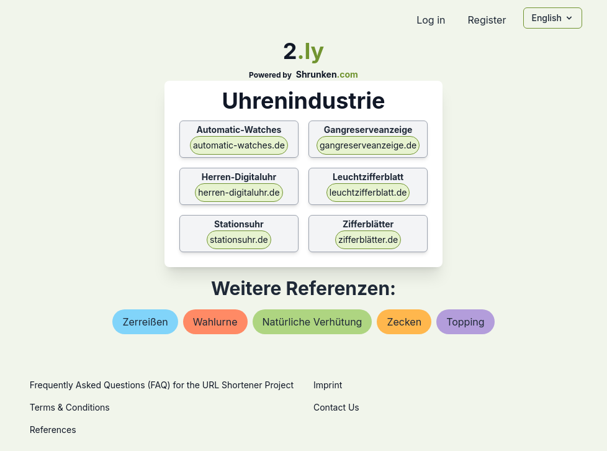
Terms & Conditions (70, 407)
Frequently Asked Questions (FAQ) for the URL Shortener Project (162, 385)
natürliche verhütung (312, 322)
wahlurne (215, 322)
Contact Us (336, 407)
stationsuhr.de (239, 239)
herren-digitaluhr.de (238, 192)
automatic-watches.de (239, 145)
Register (486, 20)
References (53, 429)
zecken (404, 322)
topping (465, 322)
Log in (430, 20)
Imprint (327, 385)
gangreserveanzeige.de (368, 145)
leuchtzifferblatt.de (368, 192)
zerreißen (145, 322)
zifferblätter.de (368, 239)
